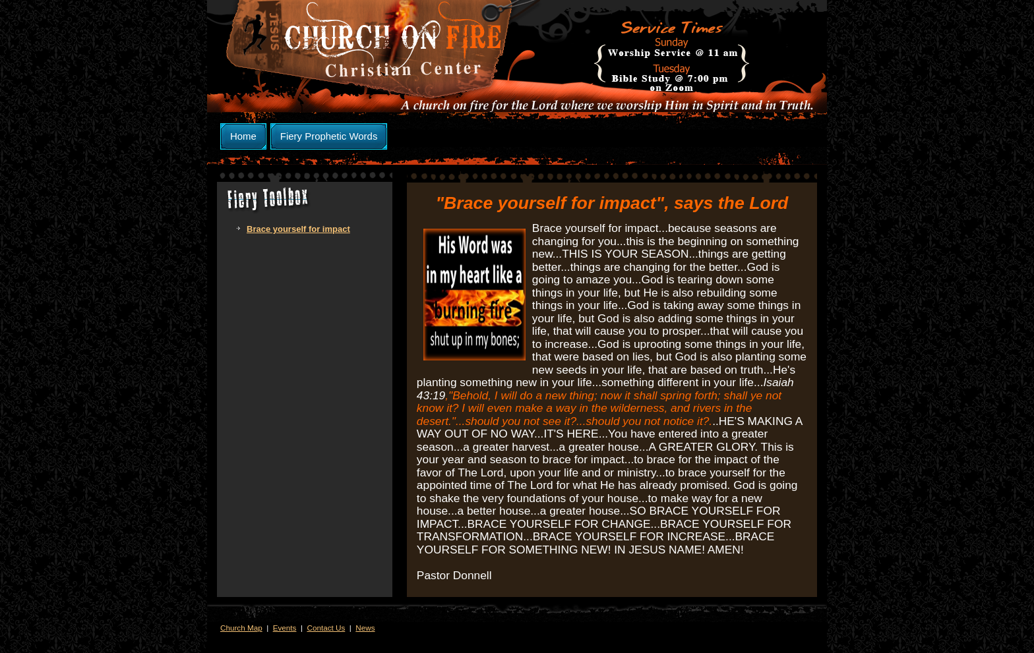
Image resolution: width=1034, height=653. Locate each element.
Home (243, 136)
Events (285, 627)
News (365, 627)
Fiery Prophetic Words (329, 136)
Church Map (241, 627)
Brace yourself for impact (298, 229)
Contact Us (326, 627)
